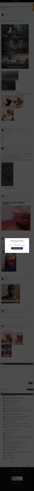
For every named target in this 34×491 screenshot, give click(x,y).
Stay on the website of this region (17, 250)
